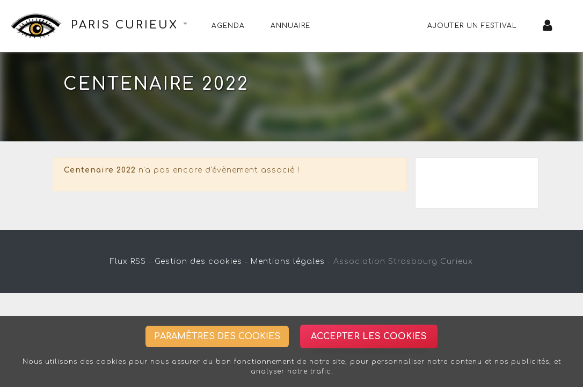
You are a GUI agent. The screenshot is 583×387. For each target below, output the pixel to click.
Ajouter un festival (472, 26)
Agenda (228, 26)
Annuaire (290, 26)
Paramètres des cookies (217, 336)
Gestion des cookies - (201, 261)
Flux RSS (128, 261)
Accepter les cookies (369, 336)
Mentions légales (288, 261)
